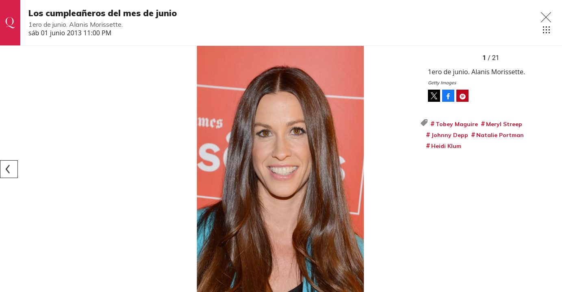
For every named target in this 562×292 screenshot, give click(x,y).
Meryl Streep (504, 124)
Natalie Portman (500, 135)
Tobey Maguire (457, 124)
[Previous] (9, 169)
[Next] (411, 169)
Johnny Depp (449, 135)
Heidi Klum (446, 146)
